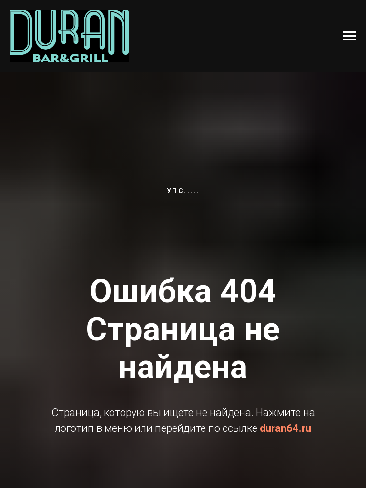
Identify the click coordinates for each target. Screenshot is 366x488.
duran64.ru (285, 428)
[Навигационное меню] (349, 36)
